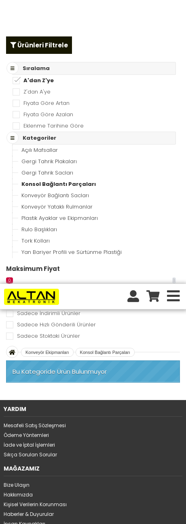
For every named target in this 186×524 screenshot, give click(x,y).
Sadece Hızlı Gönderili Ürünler (56, 41)
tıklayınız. (141, 501)
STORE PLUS (72, 512)
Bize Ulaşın (17, 201)
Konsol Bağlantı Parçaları (105, 68)
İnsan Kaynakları (24, 239)
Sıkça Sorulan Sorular (30, 170)
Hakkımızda (18, 210)
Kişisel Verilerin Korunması (35, 220)
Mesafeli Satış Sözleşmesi (35, 141)
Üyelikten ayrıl (20, 348)
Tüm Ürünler (18, 270)
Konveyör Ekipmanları (47, 68)
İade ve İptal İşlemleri (29, 161)
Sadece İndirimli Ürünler (48, 29)
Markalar (14, 280)
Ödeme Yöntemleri (26, 151)
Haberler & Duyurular (29, 230)
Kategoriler (17, 289)
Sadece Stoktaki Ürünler (48, 52)
